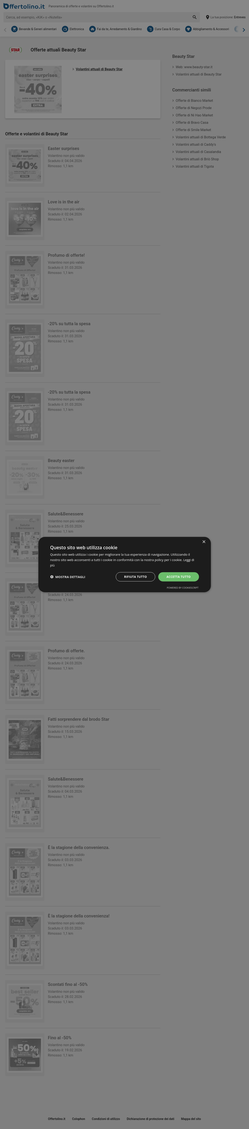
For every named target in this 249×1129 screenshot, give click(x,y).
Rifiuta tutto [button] (134, 576)
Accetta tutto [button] (178, 576)
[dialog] (124, 564)
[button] (67, 576)
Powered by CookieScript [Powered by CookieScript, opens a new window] (183, 587)
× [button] (203, 541)
